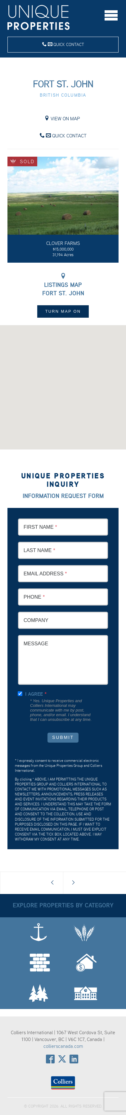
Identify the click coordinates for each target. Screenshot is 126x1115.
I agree (34, 694)
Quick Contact (63, 44)
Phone (32, 597)
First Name (39, 527)
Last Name (38, 550)
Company (36, 620)
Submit (63, 737)
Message (36, 643)
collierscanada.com (63, 1046)
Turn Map (63, 311)
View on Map (62, 118)
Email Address (43, 573)
